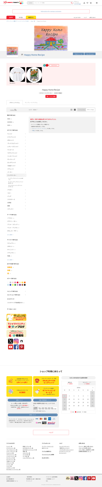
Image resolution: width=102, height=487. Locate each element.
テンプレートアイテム (31, 102)
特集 (33, 130)
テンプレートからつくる (47, 446)
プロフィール (78, 54)
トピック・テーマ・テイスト (39, 128)
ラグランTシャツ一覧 (11, 454)
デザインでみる (90, 109)
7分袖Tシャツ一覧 (10, 461)
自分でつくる (45, 448)
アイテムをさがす (10, 443)
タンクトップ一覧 (10, 458)
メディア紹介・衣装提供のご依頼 (86, 450)
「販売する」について (64, 448)
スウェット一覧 (10, 463)
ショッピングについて (64, 446)
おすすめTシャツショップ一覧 (30, 450)
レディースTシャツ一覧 (11, 451)
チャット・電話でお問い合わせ (86, 446)
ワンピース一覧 (10, 453)
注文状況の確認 (77, 4)
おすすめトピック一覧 (28, 448)
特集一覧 (25, 451)
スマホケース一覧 (10, 468)
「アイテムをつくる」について (66, 450)
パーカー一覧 (9, 464)
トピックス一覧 (26, 453)
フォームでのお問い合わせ (85, 448)
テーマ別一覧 (26, 456)
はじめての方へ (45, 458)
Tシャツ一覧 (9, 446)
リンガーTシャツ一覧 (11, 456)
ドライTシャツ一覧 (10, 448)
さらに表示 (9, 234)
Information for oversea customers (51, 11)
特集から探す (12, 309)
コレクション (90, 54)
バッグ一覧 (9, 466)
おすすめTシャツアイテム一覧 (13, 469)
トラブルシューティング (64, 451)
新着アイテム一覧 (27, 446)
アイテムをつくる (46, 443)
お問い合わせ (92, 17)
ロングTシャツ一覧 (10, 459)
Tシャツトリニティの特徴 (48, 454)
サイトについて (62, 453)
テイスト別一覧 (26, 454)
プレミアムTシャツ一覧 (11, 450)
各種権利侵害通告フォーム (85, 451)
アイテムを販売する (46, 451)
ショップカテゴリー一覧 (28, 458)
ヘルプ (85, 17)
